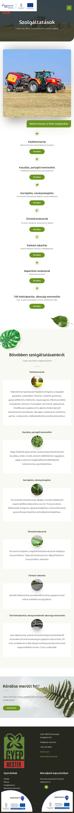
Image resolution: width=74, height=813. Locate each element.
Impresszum (44, 752)
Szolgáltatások (9, 785)
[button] (37, 151)
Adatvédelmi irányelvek (48, 756)
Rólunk (6, 782)
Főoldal (6, 779)
